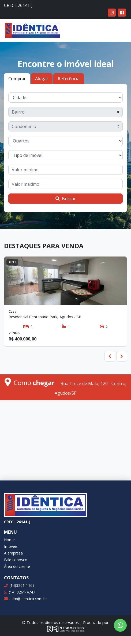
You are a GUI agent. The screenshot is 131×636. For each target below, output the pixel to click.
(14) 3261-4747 (19, 592)
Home (9, 539)
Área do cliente (17, 566)
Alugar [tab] (41, 79)
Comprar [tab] (17, 79)
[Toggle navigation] (119, 30)
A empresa (13, 553)
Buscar (65, 198)
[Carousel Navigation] (65, 356)
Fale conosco (15, 559)
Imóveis (11, 546)
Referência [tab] (69, 79)
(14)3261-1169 (19, 585)
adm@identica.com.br (25, 598)
